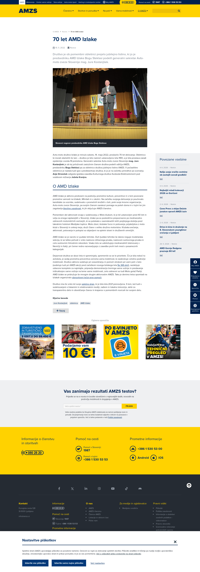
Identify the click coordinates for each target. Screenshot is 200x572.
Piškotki (159, 508)
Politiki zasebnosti (115, 417)
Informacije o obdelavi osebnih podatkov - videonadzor (165, 517)
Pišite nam (93, 520)
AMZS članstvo (95, 511)
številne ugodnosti (72, 208)
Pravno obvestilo (163, 523)
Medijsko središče (130, 508)
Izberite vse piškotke (35, 563)
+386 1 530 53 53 (70, 524)
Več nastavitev (98, 563)
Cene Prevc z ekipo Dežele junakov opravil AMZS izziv (173, 210)
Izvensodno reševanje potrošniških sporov (165, 528)
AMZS (91, 508)
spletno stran (88, 284)
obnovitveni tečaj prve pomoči (87, 277)
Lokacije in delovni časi (98, 517)
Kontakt (23, 503)
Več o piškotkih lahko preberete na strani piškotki (118, 553)
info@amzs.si (24, 516)
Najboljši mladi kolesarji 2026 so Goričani (172, 192)
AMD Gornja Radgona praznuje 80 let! (171, 250)
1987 (66, 519)
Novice (65, 32)
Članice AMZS (95, 514)
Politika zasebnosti (164, 511)
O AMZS (57, 32)
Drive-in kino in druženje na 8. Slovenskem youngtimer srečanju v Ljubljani (173, 229)
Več (161, 179)
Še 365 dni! (123, 265)
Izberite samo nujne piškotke (68, 563)
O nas (89, 503)
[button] (179, 11)
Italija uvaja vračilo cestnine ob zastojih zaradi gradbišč (173, 173)
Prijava (129, 406)
